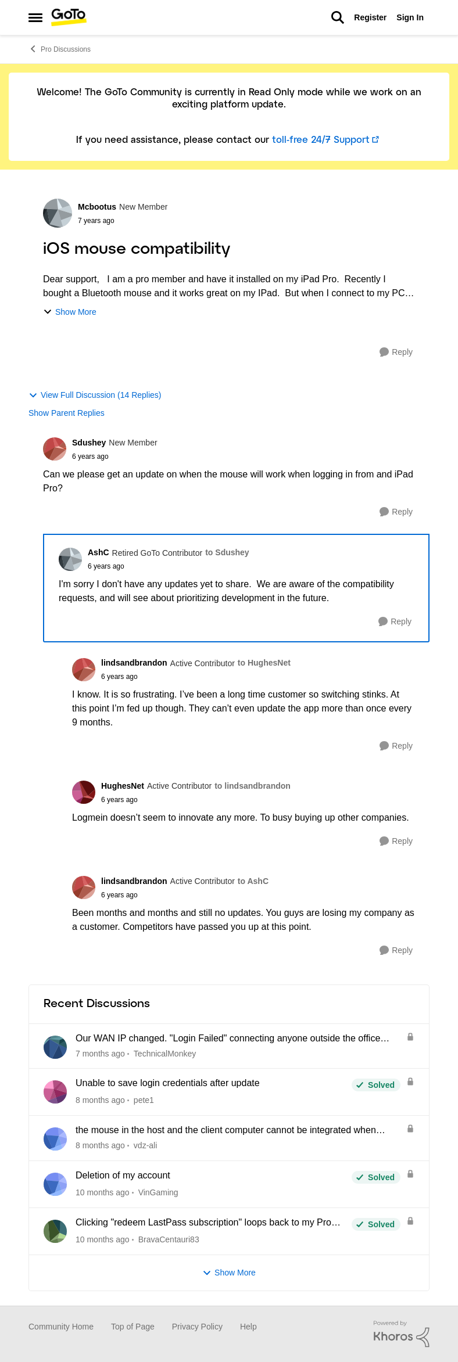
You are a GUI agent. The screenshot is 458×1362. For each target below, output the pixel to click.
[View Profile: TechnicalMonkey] (55, 1047)
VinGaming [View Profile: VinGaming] (158, 1192)
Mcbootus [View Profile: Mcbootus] (97, 206)
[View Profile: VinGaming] (55, 1184)
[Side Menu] (35, 17)
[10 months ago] (103, 1193)
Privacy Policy (197, 1326)
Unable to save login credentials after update (168, 1083)
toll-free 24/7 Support (321, 140)
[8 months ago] (100, 1100)
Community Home (61, 1326)
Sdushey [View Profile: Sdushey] (89, 442)
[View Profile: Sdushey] (54, 449)
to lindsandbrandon (252, 785)
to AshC (253, 881)
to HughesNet (264, 662)
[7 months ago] (100, 1053)
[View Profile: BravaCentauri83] (55, 1231)
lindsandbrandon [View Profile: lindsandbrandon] (134, 662)
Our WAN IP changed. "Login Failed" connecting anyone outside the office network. (228, 1039)
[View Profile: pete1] (55, 1092)
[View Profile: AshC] (70, 559)
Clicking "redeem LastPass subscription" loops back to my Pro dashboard (203, 1223)
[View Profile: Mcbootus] (57, 213)
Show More (69, 312)
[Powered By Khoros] (402, 1334)
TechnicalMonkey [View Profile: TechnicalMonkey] (165, 1053)
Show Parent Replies (66, 413)
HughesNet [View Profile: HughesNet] (122, 785)
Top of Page (133, 1326)
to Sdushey (227, 552)
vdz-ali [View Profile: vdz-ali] (145, 1145)
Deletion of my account (123, 1175)
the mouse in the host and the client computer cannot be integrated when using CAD (226, 1131)
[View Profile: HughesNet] (83, 792)
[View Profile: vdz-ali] (55, 1139)
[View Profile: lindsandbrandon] (83, 669)
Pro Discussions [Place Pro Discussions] (59, 48)
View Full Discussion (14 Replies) (94, 395)
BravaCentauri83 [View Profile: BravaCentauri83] (168, 1239)
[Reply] (396, 352)
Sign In (410, 17)
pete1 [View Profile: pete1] (144, 1100)
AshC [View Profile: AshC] (98, 552)
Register (370, 17)
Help (248, 1326)
